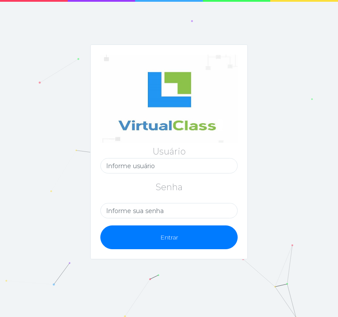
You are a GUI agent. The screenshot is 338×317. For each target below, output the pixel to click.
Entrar (169, 237)
